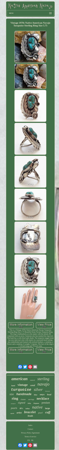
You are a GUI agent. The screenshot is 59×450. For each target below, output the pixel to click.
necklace (43, 398)
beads (30, 416)
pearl (40, 413)
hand (13, 386)
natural (32, 380)
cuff (47, 412)
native (37, 407)
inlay (29, 403)
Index (30, 425)
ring (15, 398)
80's (21, 408)
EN (28, 440)
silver (38, 389)
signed (21, 402)
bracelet (30, 412)
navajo (43, 384)
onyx (42, 394)
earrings (31, 399)
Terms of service (30, 437)
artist (19, 412)
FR (32, 440)
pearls (14, 408)
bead (49, 394)
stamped (13, 403)
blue (35, 395)
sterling (43, 379)
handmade (23, 394)
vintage (23, 385)
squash (12, 413)
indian (27, 408)
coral (32, 385)
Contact (30, 429)
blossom (47, 391)
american (19, 379)
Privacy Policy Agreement (30, 433)
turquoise (21, 390)
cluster (23, 399)
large (47, 408)
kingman (36, 403)
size (12, 394)
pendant (46, 402)
